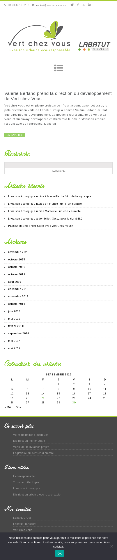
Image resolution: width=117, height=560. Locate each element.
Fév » (17, 407)
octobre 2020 (16, 267)
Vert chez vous (22, 530)
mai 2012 (14, 348)
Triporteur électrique (26, 482)
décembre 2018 (18, 289)
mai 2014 (14, 340)
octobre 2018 (16, 303)
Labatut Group (22, 517)
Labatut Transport (24, 523)
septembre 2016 (18, 333)
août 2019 (14, 281)
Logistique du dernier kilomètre (33, 453)
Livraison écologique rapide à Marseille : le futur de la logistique (49, 196)
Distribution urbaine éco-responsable (36, 494)
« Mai (8, 407)
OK (59, 553)
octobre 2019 (16, 274)
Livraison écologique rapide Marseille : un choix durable (44, 211)
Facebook (78, 5)
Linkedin (89, 5)
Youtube (84, 5)
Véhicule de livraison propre (31, 446)
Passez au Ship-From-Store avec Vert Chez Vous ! (40, 225)
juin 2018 (14, 311)
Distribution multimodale (29, 440)
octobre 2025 (16, 259)
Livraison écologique (26, 488)
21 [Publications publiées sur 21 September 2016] (43, 398)
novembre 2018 (18, 296)
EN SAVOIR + (15, 135)
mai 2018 (14, 318)
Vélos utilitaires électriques (30, 434)
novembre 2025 (18, 252)
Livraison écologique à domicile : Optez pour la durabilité (45, 218)
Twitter (72, 5)
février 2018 (16, 326)
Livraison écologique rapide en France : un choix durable (45, 203)
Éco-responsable (24, 476)
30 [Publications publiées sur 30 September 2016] (74, 402)
